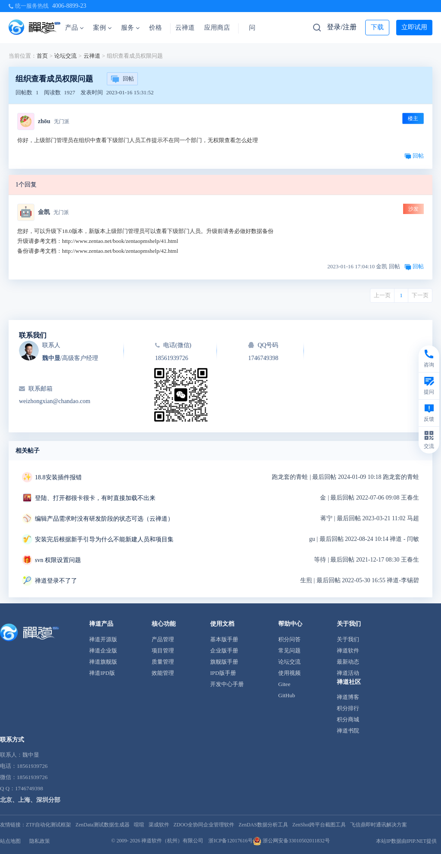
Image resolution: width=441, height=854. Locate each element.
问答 (255, 27)
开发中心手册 (227, 684)
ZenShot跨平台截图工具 (319, 825)
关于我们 (348, 639)
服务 (130, 27)
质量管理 (163, 661)
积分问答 (289, 639)
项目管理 (163, 650)
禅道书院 (348, 730)
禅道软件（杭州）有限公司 (172, 841)
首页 (42, 56)
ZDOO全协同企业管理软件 (204, 825)
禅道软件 (348, 650)
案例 (102, 27)
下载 (377, 27)
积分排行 (348, 708)
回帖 (122, 79)
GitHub (286, 695)
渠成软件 (159, 825)
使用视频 (289, 673)
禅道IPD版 (102, 673)
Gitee (284, 684)
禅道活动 (348, 673)
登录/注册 (341, 27)
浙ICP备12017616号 (230, 841)
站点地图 (10, 841)
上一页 (382, 295)
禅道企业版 (103, 650)
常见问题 (289, 650)
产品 (74, 27)
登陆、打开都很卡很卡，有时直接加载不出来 (95, 498)
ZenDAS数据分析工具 (263, 825)
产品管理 (163, 639)
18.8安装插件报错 (58, 477)
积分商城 (348, 719)
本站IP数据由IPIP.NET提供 (406, 841)
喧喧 (139, 825)
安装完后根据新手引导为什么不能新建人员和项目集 (104, 539)
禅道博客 (348, 697)
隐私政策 (39, 841)
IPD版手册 (223, 673)
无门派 (61, 121)
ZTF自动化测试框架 (48, 825)
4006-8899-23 (69, 6)
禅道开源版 (103, 639)
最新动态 (348, 661)
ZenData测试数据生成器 (102, 825)
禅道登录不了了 (56, 581)
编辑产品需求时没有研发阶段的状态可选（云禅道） (104, 519)
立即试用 (414, 27)
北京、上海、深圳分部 (30, 800)
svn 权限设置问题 (58, 560)
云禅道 (185, 27)
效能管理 (163, 673)
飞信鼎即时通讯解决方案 (378, 825)
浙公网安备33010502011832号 (291, 841)
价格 (155, 27)
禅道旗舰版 (103, 661)
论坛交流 (65, 56)
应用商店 (217, 27)
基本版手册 (224, 639)
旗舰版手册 (224, 661)
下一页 (420, 295)
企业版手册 (224, 650)
